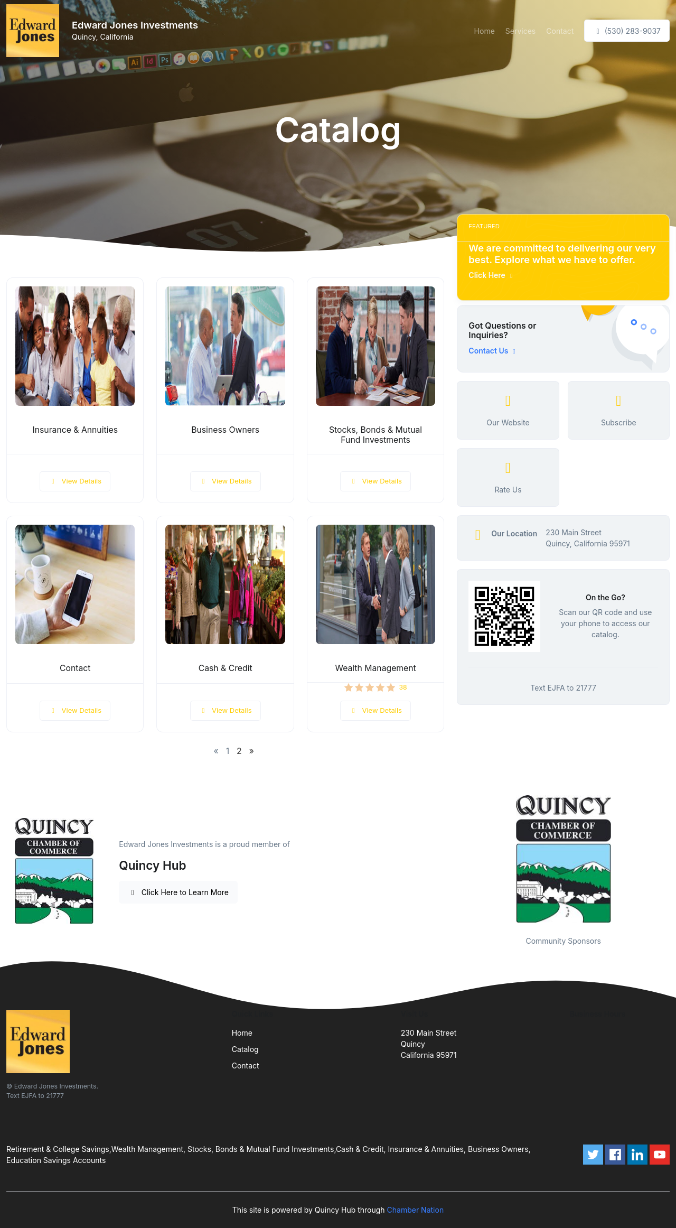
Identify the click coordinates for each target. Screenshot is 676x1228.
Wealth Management (375, 668)
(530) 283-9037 (627, 30)
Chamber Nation (415, 1209)
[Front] (34, 30)
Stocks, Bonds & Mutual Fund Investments (375, 435)
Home (484, 30)
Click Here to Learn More (178, 892)
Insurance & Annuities (75, 430)
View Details (75, 481)
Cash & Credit (225, 668)
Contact (560, 30)
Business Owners (225, 430)
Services (520, 30)
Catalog (245, 1049)
